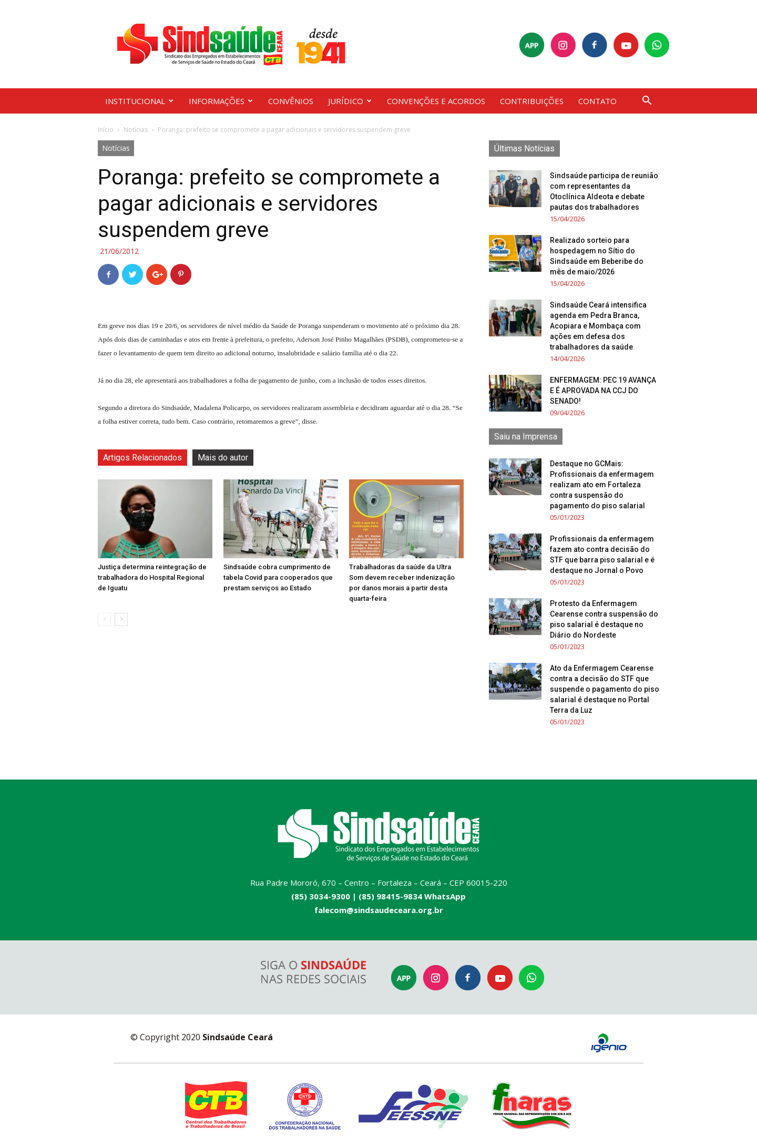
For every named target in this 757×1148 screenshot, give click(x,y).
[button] (646, 102)
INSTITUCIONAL (139, 101)
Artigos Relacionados (142, 458)
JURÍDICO (350, 101)
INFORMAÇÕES (221, 101)
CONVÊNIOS (290, 101)
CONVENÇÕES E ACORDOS (436, 101)
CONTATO (597, 101)
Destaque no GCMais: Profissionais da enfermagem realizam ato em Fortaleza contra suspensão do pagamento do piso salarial (602, 484)
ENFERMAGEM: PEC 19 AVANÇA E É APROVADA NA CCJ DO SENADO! (603, 390)
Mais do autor (223, 458)
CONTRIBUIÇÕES (532, 101)
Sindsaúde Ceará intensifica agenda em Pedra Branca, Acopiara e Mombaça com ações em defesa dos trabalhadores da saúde (598, 326)
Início (106, 129)
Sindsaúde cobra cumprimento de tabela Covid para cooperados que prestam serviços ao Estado (278, 577)
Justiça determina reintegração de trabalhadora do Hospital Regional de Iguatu (152, 577)
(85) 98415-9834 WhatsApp (412, 896)
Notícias (136, 129)
